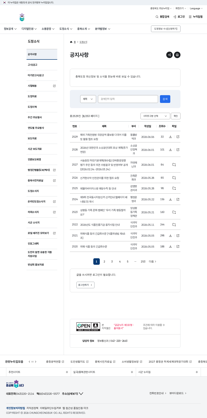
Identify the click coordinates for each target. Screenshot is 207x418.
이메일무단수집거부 (50, 408)
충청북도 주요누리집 (159, 8)
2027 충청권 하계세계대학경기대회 (170, 361)
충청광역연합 (55, 361)
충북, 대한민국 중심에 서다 (22, 16)
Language (195, 8)
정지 (32, 361)
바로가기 (178, 137)
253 (143, 261)
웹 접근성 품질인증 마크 (75, 408)
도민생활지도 (79, 361)
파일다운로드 (170, 137)
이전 (29, 361)
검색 (165, 99)
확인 (176, 116)
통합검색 (164, 16)
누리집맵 (197, 16)
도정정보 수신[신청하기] (165, 28)
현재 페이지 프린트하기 (177, 55)
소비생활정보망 (131, 361)
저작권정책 (32, 408)
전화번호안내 (156, 393)
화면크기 (179, 8)
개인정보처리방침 (15, 408)
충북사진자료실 (104, 361)
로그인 (181, 16)
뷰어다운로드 (176, 393)
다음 (35, 361)
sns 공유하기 (169, 55)
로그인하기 (83, 285)
